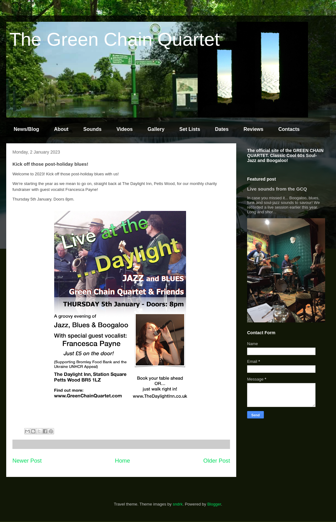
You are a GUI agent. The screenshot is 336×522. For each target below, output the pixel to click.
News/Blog (26, 129)
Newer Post (27, 461)
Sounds (92, 129)
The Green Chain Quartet (114, 39)
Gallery (156, 129)
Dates (222, 129)
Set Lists (189, 129)
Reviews (253, 129)
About (61, 129)
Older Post (216, 461)
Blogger (214, 504)
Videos (125, 129)
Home (122, 461)
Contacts (288, 129)
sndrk (178, 504)
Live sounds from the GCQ (277, 189)
